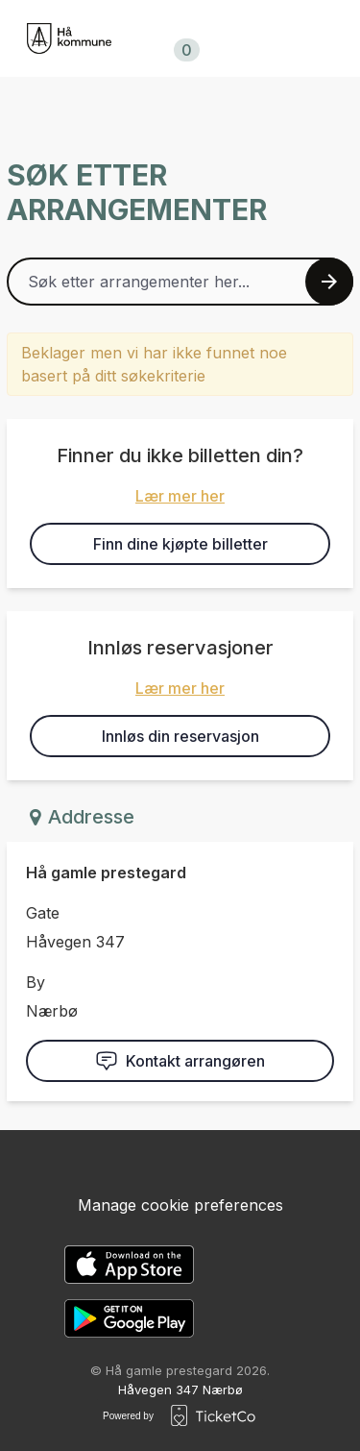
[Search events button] (329, 282)
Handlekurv (183, 39)
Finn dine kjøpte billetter (180, 543)
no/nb (292, 38)
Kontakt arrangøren (180, 1060)
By (35, 982)
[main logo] (69, 38)
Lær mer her (180, 495)
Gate (43, 912)
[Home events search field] (180, 282)
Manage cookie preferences (180, 1205)
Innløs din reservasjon (180, 736)
